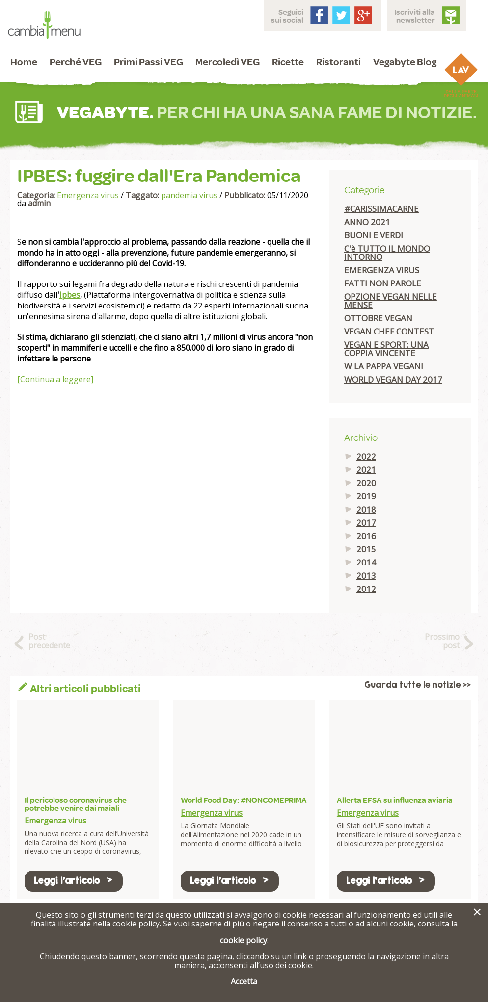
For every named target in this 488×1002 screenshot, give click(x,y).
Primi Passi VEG (148, 61)
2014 (366, 562)
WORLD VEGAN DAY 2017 (393, 379)
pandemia (179, 195)
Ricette (288, 61)
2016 (366, 536)
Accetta (244, 981)
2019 (366, 496)
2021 (366, 469)
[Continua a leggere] (55, 379)
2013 (366, 575)
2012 (366, 589)
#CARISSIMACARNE (381, 209)
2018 (366, 509)
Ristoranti (338, 61)
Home (23, 61)
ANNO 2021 (367, 222)
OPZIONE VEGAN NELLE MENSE (390, 300)
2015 (366, 549)
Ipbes (69, 294)
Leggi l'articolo (73, 880)
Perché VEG (76, 61)
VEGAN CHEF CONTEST (389, 331)
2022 (366, 456)
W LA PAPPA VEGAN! (383, 366)
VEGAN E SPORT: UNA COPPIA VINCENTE (386, 348)
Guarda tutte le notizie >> (417, 685)
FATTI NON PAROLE (382, 283)
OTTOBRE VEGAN (378, 318)
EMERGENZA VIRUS (381, 270)
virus (208, 195)
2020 (366, 483)
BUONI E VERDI (373, 235)
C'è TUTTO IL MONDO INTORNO (387, 252)
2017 (366, 522)
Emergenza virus (88, 195)
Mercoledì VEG (227, 61)
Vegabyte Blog (404, 61)
